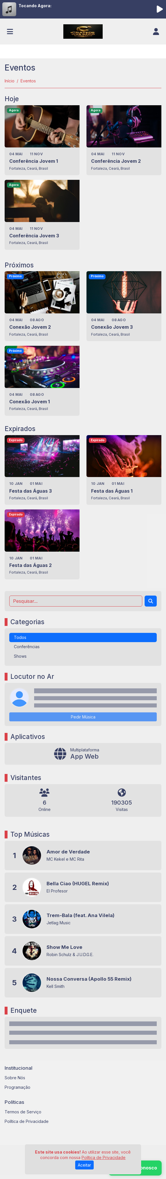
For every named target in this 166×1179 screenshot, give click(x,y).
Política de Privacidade (27, 1121)
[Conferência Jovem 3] (42, 215)
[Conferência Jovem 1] (42, 140)
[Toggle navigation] (9, 31)
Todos (20, 637)
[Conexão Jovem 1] (42, 381)
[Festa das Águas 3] (42, 470)
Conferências (27, 646)
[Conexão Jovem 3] (123, 306)
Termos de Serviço (23, 1111)
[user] (156, 31)
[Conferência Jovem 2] (123, 140)
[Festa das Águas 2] (42, 544)
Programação (17, 1087)
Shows (20, 656)
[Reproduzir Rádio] (160, 9)
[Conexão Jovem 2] (42, 306)
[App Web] (83, 754)
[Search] (151, 601)
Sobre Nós (15, 1077)
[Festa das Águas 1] (123, 470)
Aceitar (84, 1165)
